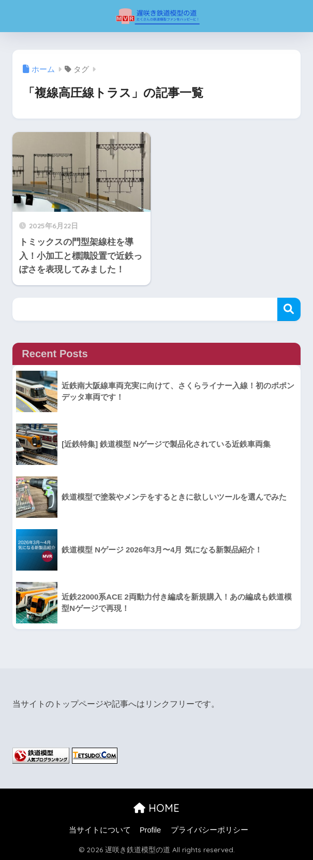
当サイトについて (100, 830)
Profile (150, 830)
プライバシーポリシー (209, 830)
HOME (156, 807)
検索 (289, 309)
